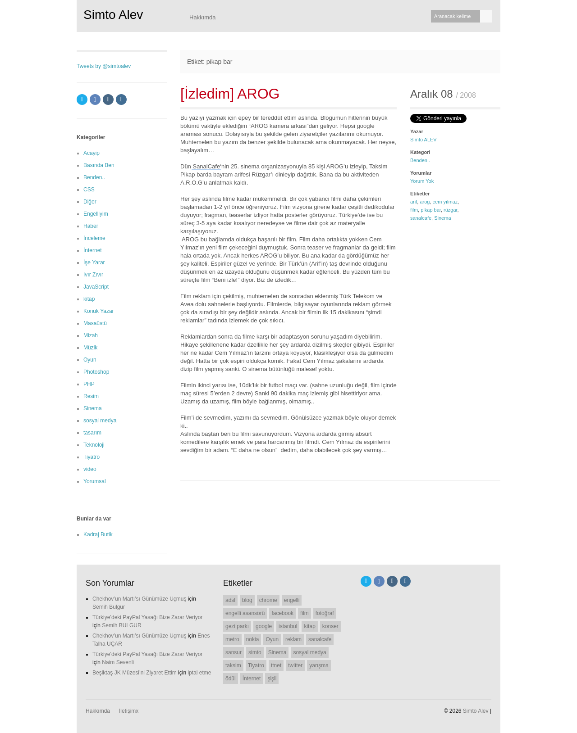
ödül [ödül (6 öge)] (230, 678)
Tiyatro (91, 457)
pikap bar (431, 210)
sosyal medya (99, 420)
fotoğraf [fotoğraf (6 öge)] (325, 613)
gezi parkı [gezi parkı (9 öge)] (237, 626)
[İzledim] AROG (230, 94)
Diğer (89, 202)
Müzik (90, 347)
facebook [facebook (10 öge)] (282, 613)
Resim (91, 396)
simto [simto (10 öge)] (254, 652)
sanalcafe (420, 218)
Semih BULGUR (121, 625)
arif (413, 201)
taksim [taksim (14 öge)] (233, 665)
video (89, 469)
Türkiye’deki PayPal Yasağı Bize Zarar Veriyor (147, 617)
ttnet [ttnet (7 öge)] (276, 665)
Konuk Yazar (98, 311)
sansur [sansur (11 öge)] (233, 652)
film (414, 210)
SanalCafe (206, 166)
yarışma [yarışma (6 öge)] (319, 665)
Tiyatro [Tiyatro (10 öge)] (256, 665)
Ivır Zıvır (93, 274)
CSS (89, 189)
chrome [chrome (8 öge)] (268, 600)
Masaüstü (95, 323)
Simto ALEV (423, 139)
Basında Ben (98, 165)
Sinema (442, 218)
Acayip (91, 153)
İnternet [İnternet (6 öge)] (252, 678)
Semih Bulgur (108, 607)
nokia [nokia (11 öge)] (252, 639)
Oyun (89, 360)
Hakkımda (202, 17)
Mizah (90, 335)
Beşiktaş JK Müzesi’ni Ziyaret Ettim (134, 673)
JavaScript (96, 287)
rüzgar (451, 210)
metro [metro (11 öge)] (232, 639)
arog (425, 201)
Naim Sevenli (118, 662)
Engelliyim (95, 214)
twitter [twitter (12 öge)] (295, 665)
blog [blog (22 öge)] (247, 600)
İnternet (92, 250)
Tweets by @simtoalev (104, 66)
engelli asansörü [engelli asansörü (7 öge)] (245, 613)
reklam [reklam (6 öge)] (293, 639)
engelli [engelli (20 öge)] (292, 600)
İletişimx (128, 711)
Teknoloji (94, 445)
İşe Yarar (94, 262)
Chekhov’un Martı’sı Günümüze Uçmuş (139, 599)
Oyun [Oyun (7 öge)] (272, 639)
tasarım (92, 433)
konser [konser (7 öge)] (330, 626)
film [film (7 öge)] (304, 613)
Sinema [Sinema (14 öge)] (277, 652)
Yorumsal (94, 481)
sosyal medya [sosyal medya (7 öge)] (309, 652)
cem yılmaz (445, 201)
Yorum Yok (422, 181)
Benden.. (420, 160)
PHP (89, 384)
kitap (89, 299)
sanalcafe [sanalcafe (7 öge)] (319, 639)
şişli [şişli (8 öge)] (271, 678)
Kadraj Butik (98, 534)
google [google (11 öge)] (264, 626)
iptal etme (199, 673)
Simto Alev (113, 15)
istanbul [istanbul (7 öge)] (288, 626)
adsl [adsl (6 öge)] (230, 600)
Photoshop (96, 372)
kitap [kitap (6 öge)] (309, 626)
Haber (90, 226)
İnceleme (94, 238)
